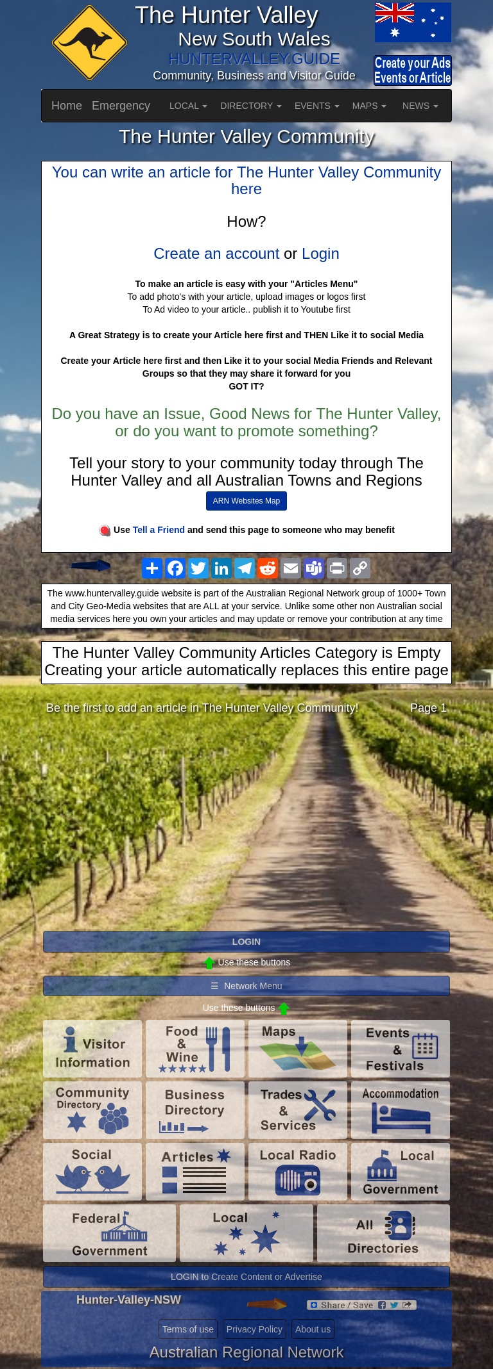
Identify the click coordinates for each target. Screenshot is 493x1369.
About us (313, 1329)
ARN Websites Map (246, 500)
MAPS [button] (369, 106)
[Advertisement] (246, 826)
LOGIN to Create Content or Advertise (246, 1277)
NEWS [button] (420, 106)
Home (66, 105)
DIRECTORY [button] (251, 106)
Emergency (121, 105)
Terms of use (188, 1329)
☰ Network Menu (246, 986)
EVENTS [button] (317, 106)
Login (321, 253)
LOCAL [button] (188, 106)
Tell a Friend (159, 530)
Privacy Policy (254, 1329)
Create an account (216, 253)
